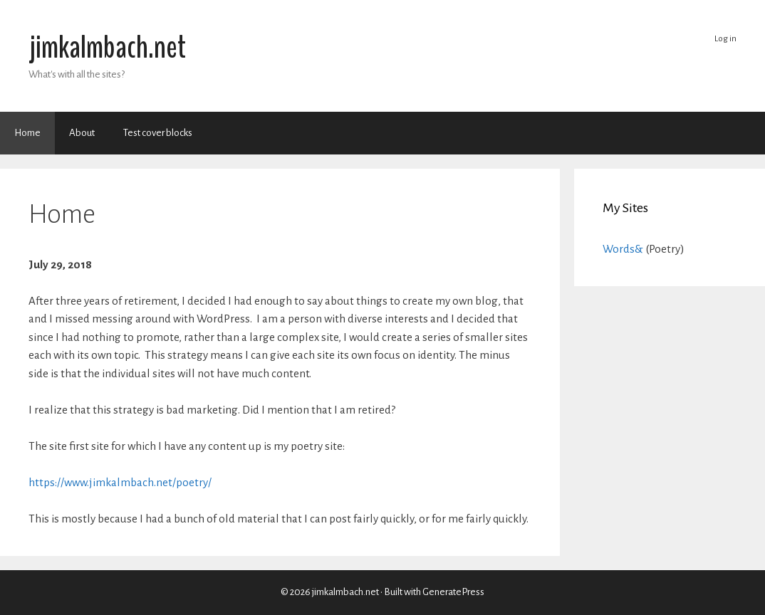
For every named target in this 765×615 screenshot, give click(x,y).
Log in (725, 38)
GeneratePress (453, 592)
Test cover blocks (157, 132)
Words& (623, 249)
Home (27, 132)
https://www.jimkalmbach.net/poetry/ (120, 482)
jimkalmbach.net (107, 47)
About (82, 132)
